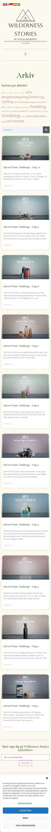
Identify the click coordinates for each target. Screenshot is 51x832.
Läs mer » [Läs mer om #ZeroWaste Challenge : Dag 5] (8, 483)
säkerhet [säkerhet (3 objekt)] (23, 111)
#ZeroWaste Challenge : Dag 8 (21, 286)
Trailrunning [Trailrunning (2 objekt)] (34, 111)
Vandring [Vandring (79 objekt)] (10, 115)
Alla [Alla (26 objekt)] (29, 92)
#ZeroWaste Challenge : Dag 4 (21, 524)
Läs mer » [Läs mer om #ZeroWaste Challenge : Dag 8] (8, 305)
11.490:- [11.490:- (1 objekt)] (10, 93)
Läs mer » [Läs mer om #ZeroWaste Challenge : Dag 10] (8, 185)
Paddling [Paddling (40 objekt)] (38, 106)
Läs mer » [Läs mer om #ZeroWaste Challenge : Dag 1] (8, 727)
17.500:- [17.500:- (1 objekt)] (22, 93)
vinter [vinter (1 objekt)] (23, 117)
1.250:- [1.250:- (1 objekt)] (3, 93)
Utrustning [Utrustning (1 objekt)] (44, 111)
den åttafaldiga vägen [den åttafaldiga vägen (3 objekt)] (24, 102)
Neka (25, 818)
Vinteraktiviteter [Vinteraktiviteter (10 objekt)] (35, 116)
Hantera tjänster (25, 803)
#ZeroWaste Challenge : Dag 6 (21, 405)
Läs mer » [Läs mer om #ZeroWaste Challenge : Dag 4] (8, 545)
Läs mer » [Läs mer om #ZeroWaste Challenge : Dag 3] (8, 605)
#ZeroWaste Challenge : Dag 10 (21, 167)
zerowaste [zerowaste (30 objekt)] (15, 121)
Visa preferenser (25, 825)
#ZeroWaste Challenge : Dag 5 (21, 465)
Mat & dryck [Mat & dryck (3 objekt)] (13, 107)
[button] (47, 778)
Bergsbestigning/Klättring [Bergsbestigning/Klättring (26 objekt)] (22, 97)
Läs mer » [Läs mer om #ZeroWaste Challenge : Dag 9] (8, 245)
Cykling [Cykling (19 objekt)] (7, 102)
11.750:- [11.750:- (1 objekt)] (16, 93)
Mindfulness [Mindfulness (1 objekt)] (24, 107)
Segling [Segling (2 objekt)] (15, 111)
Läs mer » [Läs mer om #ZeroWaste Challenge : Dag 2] (8, 664)
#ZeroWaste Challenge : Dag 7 (21, 346)
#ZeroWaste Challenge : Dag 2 (21, 646)
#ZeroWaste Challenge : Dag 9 (21, 227)
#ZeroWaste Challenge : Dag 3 (21, 586)
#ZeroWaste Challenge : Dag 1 (21, 706)
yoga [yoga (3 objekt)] (4, 121)
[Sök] (46, 129)
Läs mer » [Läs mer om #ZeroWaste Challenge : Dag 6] (8, 424)
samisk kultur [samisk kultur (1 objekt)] (6, 111)
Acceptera (25, 810)
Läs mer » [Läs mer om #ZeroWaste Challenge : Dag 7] (8, 364)
